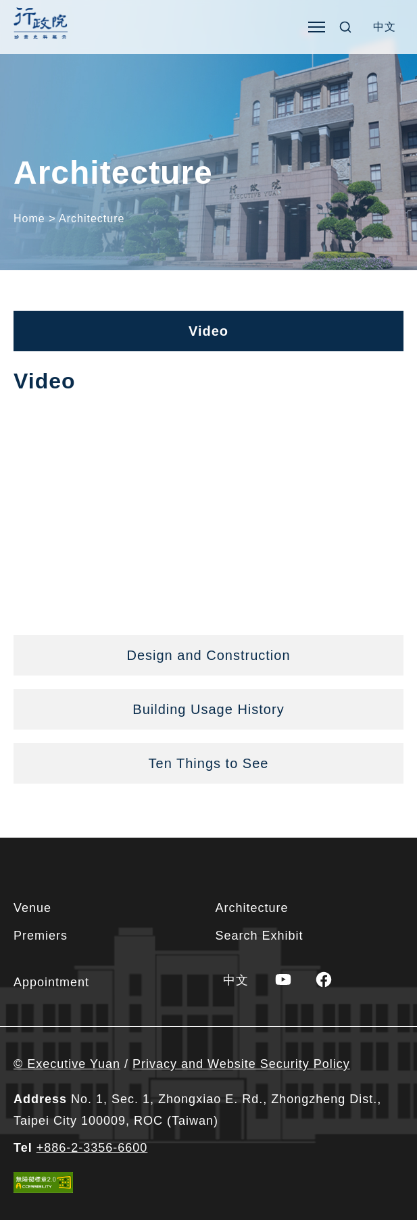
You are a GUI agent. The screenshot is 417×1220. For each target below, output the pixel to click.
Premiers (41, 935)
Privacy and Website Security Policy (241, 1064)
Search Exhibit (259, 935)
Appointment (51, 982)
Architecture (252, 908)
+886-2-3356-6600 (92, 1147)
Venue (32, 908)
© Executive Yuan (67, 1064)
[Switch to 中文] (384, 27)
